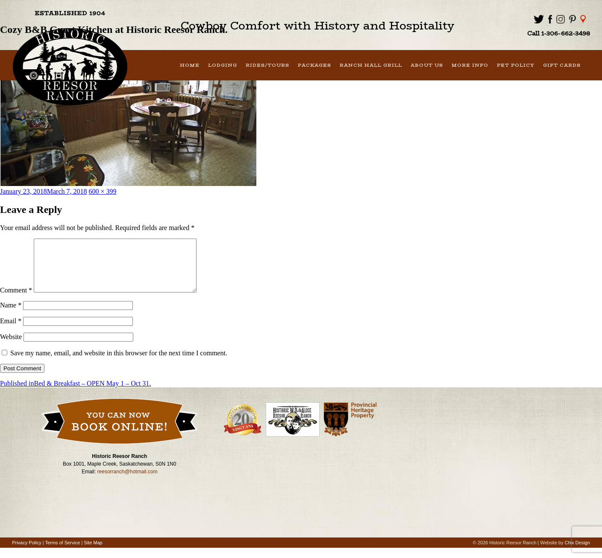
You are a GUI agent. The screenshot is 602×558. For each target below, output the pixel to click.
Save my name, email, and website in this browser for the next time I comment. (118, 363)
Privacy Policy (26, 552)
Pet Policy (515, 65)
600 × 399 (103, 191)
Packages (314, 65)
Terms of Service (62, 552)
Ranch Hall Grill (371, 65)
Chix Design (577, 552)
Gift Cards (562, 65)
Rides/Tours (267, 65)
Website (11, 347)
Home (190, 65)
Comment (16, 300)
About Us (427, 65)
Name (10, 315)
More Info (470, 65)
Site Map (93, 552)
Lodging (222, 65)
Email (10, 331)
